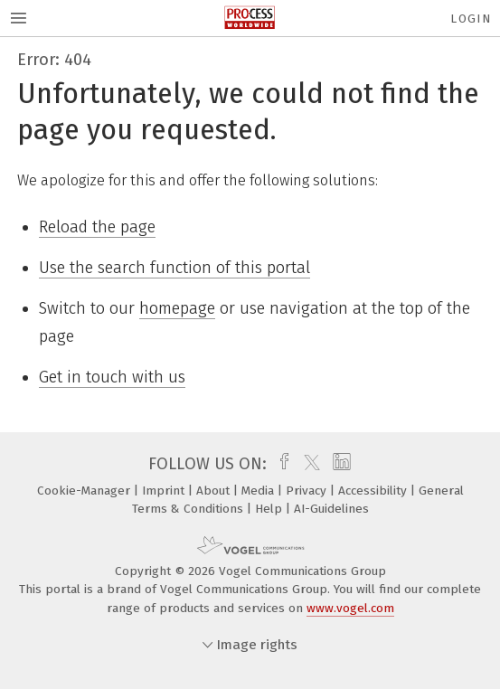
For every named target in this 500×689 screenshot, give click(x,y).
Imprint (165, 490)
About (214, 490)
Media (259, 490)
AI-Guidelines (331, 508)
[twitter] (307, 464)
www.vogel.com (350, 608)
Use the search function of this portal (174, 268)
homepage (177, 308)
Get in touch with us (112, 377)
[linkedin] (339, 464)
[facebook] (279, 464)
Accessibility (374, 490)
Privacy (308, 490)
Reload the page (97, 227)
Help (270, 508)
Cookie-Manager (85, 490)
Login (470, 18)
